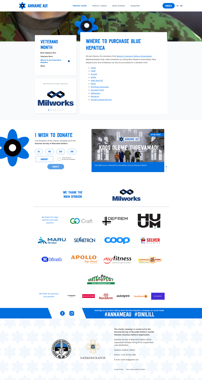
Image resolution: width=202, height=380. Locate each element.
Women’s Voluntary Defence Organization (134, 56)
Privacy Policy (118, 369)
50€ (72, 151)
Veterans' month (80, 5)
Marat (93, 83)
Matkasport (95, 93)
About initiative (118, 5)
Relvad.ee (95, 96)
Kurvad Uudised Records (101, 99)
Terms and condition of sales (135, 369)
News (42, 66)
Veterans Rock (46, 56)
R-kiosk (94, 74)
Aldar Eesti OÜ (97, 80)
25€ (60, 151)
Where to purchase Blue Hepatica (50, 61)
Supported (135, 5)
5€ (39, 151)
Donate (168, 5)
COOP (93, 71)
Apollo (93, 77)
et (178, 5)
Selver (93, 67)
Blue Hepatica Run (48, 53)
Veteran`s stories (99, 5)
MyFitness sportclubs (100, 87)
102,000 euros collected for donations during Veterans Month (120, 165)
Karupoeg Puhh (97, 90)
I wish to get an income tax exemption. (69, 158)
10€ (49, 151)
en (181, 5)
